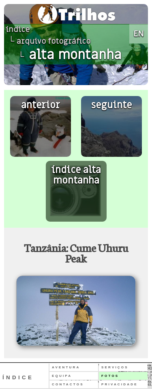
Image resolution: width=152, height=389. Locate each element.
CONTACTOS (68, 384)
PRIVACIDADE (119, 384)
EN (138, 33)
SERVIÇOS (114, 367)
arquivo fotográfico (53, 41)
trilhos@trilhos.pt (140, 372)
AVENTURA (66, 367)
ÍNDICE (18, 377)
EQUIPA (62, 376)
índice (18, 29)
